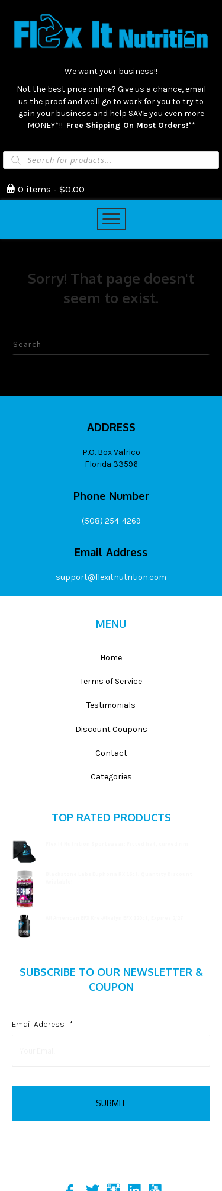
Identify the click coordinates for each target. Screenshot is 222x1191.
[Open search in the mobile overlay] (111, 160)
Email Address (42, 1024)
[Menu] (111, 219)
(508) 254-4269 (111, 521)
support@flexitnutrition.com (111, 577)
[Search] (111, 345)
